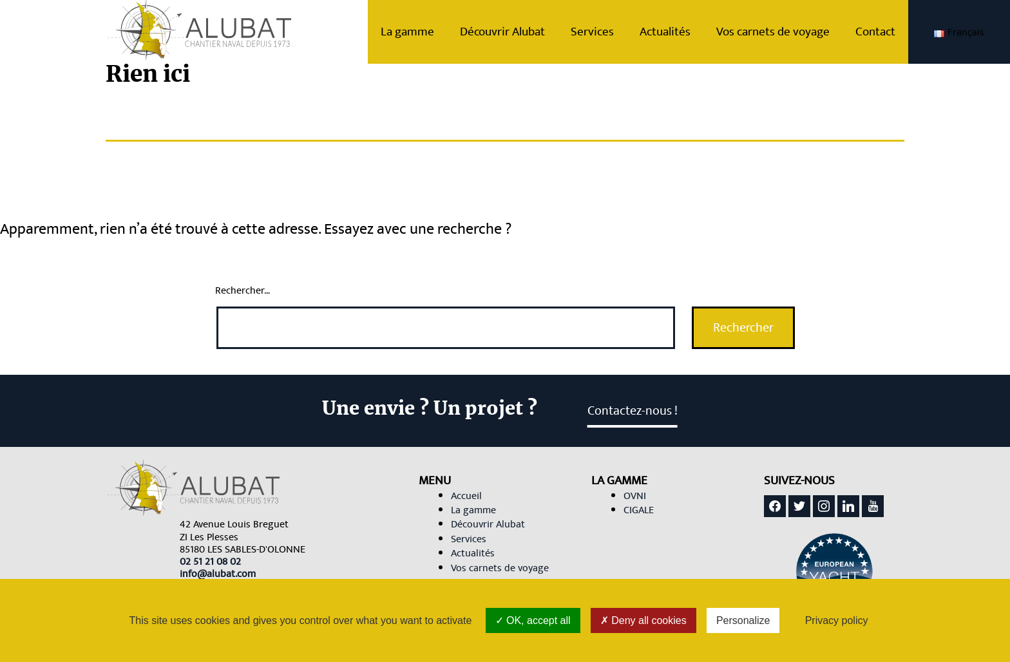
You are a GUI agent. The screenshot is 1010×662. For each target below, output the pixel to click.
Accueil (466, 495)
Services (605, 31)
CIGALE (639, 510)
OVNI (635, 495)
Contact (888, 31)
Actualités (678, 31)
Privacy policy (836, 620)
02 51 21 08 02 (210, 561)
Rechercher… (242, 290)
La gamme (420, 31)
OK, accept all (533, 620)
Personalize (743, 620)
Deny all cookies (643, 620)
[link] (210, 561)
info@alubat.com (218, 573)
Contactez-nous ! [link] (632, 411)
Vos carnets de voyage (786, 31)
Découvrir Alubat (515, 31)
